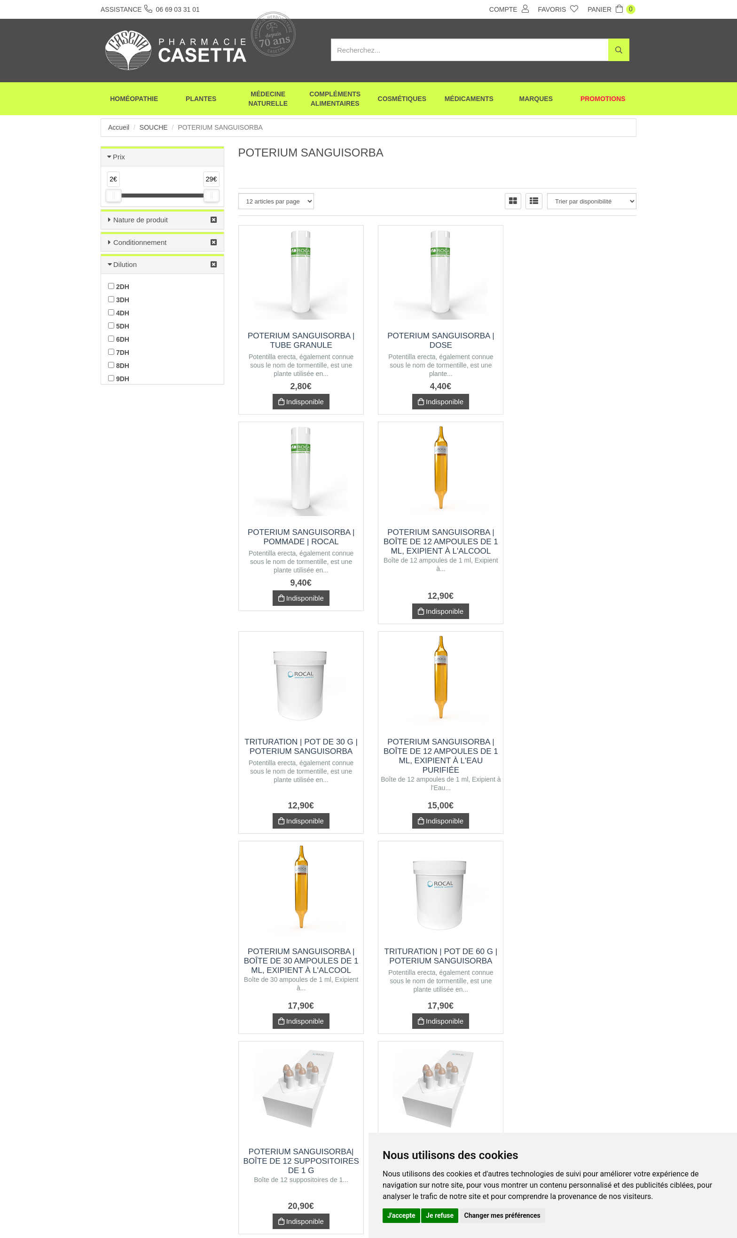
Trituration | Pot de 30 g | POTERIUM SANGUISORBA (437, 537)
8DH (118, 365)
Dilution (125, 264)
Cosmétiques (402, 98)
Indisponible (299, 402)
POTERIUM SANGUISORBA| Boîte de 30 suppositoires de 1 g (575, 951)
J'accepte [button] (401, 1215)
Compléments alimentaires (335, 98)
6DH (118, 339)
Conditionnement (139, 242)
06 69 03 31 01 (170, 1151)
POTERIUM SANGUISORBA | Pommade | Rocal (575, 340)
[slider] (113, 195)
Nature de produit (140, 220)
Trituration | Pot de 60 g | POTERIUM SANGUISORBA (437, 746)
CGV (310, 1213)
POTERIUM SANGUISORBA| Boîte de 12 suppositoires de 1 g (575, 751)
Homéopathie (134, 98)
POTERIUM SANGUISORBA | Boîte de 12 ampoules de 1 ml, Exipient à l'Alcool (300, 542)
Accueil (118, 127)
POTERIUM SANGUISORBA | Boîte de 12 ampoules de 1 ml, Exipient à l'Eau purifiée (574, 546)
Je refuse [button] (440, 1215)
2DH (118, 286)
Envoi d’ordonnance (214, 1213)
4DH (118, 313)
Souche (154, 127)
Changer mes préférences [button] (502, 1215)
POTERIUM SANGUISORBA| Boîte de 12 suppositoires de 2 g (300, 951)
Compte (509, 9)
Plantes (201, 98)
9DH (118, 379)
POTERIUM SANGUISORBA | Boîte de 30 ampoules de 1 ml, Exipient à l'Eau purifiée (437, 956)
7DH (118, 352)
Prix (119, 157)
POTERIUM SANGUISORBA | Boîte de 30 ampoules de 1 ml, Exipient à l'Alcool (300, 751)
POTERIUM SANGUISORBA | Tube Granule (300, 340)
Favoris (558, 9)
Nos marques (271, 1213)
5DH (118, 326)
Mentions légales (353, 1213)
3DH (118, 300)
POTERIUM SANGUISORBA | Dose (437, 340)
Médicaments (469, 98)
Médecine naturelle (268, 98)
